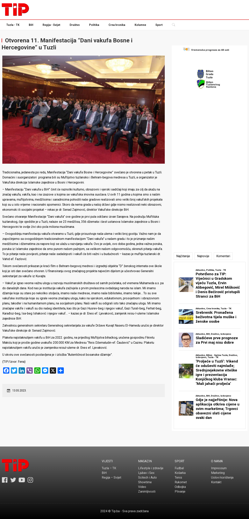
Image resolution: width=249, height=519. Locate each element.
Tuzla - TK (12, 24)
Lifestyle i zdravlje (150, 468)
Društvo (75, 24)
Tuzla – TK (109, 468)
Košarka (180, 473)
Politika (94, 24)
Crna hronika (117, 24)
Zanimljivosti (146, 491)
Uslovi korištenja (222, 477)
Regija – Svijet (111, 477)
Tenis (178, 477)
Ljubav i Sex (146, 473)
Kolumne (140, 24)
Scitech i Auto (147, 477)
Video (142, 487)
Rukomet (181, 482)
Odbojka (180, 487)
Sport (159, 24)
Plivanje (180, 491)
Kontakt (216, 482)
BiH (31, 24)
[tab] (183, 256)
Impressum (219, 468)
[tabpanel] (209, 345)
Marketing (218, 473)
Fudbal (179, 468)
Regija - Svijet (51, 24)
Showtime (145, 482)
